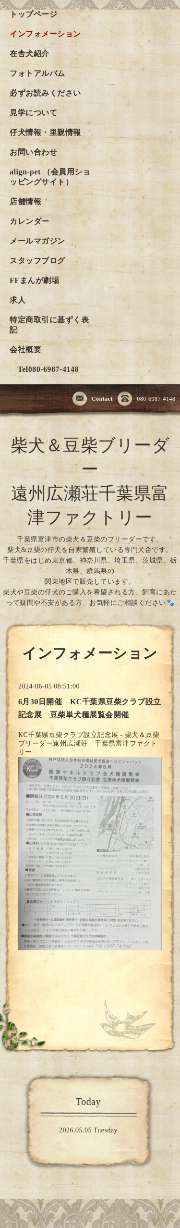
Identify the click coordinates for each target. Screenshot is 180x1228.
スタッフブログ (37, 261)
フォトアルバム (37, 73)
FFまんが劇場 (34, 280)
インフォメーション (45, 34)
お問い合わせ (33, 152)
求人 (17, 300)
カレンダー (29, 221)
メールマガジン (37, 241)
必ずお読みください (45, 93)
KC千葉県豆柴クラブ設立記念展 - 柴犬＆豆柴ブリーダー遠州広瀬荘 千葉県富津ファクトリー (89, 743)
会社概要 (25, 349)
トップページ (33, 14)
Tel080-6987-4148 (44, 369)
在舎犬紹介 (29, 53)
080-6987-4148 (147, 399)
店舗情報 (25, 201)
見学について (33, 113)
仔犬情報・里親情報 (45, 132)
